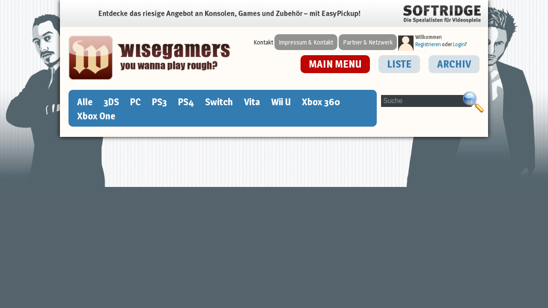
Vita (252, 101)
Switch (219, 101)
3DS (111, 101)
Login (459, 44)
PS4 (186, 101)
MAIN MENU (335, 64)
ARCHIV (454, 64)
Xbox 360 (321, 101)
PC (135, 101)
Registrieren (428, 44)
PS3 (159, 101)
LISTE (399, 64)
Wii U (281, 101)
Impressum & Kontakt (306, 42)
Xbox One (96, 115)
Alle (84, 101)
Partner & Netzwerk (368, 42)
